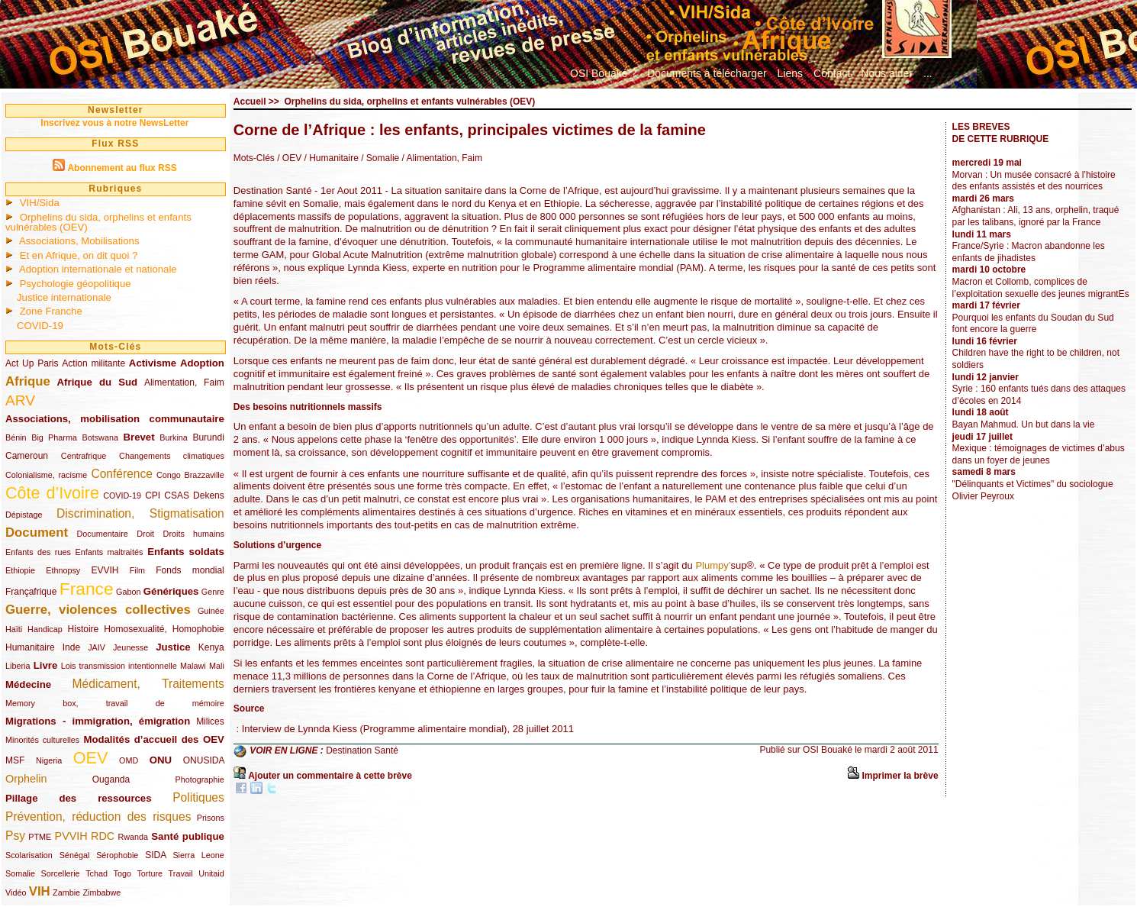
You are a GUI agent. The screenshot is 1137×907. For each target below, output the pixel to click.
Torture (150, 873)
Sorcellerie (60, 873)
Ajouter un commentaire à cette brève (330, 775)
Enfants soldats (185, 551)
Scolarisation (29, 855)
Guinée (211, 610)
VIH (39, 891)
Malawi (193, 665)
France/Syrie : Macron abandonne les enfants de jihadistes (1028, 251)
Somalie (20, 873)
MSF (14, 760)
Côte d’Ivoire (52, 492)
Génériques (171, 591)
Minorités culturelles (42, 739)
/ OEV (289, 158)
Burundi (208, 437)
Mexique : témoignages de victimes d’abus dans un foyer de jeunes (1038, 454)
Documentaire (102, 533)
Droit (145, 533)
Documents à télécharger (706, 73)
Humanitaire (30, 647)
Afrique (27, 381)
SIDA (155, 855)
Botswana (100, 437)
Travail (181, 873)
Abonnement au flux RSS (121, 168)
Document (36, 532)
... (927, 73)
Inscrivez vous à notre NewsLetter (114, 123)
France (87, 589)
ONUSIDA (203, 760)
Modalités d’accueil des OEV (153, 739)
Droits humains (193, 533)
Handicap (45, 629)
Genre (212, 591)
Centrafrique (83, 455)
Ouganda (111, 779)
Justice (173, 647)
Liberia (17, 665)
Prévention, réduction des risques (98, 816)
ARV (20, 400)
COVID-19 (40, 325)
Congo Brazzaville (190, 474)
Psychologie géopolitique (75, 283)
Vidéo (15, 892)
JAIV (96, 647)
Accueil (250, 101)
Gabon (128, 591)
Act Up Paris (32, 363)
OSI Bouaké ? (603, 73)
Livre (46, 665)
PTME (39, 836)
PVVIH (71, 836)
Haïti (13, 629)
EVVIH (104, 570)
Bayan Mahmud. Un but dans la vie (1023, 424)
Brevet (139, 437)
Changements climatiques (171, 455)
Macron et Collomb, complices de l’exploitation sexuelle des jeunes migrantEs (1040, 287)
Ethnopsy (63, 570)
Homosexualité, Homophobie (164, 629)
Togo (121, 873)
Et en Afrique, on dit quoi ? (79, 255)
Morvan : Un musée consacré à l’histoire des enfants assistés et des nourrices (1034, 180)
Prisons (210, 817)
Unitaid (211, 873)
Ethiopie (20, 570)
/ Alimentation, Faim (440, 158)
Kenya (211, 647)
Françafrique (30, 591)
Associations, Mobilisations (79, 241)
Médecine (28, 684)
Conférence (122, 473)
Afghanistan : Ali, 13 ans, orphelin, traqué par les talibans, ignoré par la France (1035, 216)
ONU (161, 760)
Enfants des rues (38, 552)
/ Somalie (379, 158)
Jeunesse (130, 647)
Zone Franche (51, 311)
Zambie (66, 892)
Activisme (152, 363)
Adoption (202, 363)
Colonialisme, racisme (46, 474)
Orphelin (26, 779)
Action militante (93, 363)
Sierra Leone (198, 855)
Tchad (96, 873)
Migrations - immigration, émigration (97, 721)
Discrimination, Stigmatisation (140, 513)
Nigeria (49, 760)
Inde (71, 647)
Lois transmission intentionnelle (119, 665)
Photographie (200, 779)
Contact (831, 73)
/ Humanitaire (330, 158)
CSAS (176, 495)
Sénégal (75, 855)
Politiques (198, 797)
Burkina (173, 437)
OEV (90, 757)
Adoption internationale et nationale (98, 269)
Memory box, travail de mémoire (114, 703)
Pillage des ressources (78, 798)
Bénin (16, 437)
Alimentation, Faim (184, 382)
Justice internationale (64, 297)
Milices (210, 721)
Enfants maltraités (109, 552)
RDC (102, 836)
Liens (790, 73)
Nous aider (887, 73)
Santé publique (187, 836)
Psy (15, 835)
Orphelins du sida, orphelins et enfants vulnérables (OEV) (98, 222)
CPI (152, 495)
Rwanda (133, 836)
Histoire (83, 629)
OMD (128, 760)
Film (137, 570)
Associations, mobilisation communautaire (114, 418)
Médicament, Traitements (148, 683)
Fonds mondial (190, 570)
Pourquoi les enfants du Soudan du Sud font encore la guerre (1033, 323)
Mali (216, 665)
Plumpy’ (712, 565)
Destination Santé (362, 751)
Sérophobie (117, 855)
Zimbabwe (101, 892)
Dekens (208, 495)
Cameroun (26, 455)
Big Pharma (54, 437)
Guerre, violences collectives (98, 609)
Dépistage (24, 514)
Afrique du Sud (97, 382)
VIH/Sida (40, 202)
